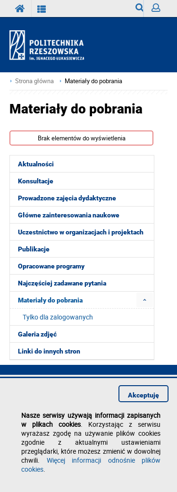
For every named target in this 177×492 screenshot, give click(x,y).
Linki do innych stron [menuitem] (49, 351)
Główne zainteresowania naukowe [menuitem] (68, 215)
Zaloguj (160, 10)
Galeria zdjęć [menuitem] (37, 334)
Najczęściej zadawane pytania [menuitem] (62, 283)
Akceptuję (143, 395)
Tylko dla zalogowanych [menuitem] (58, 316)
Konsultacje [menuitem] (35, 181)
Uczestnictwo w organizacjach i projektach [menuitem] (80, 232)
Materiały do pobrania (93, 81)
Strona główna (34, 81)
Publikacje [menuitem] (34, 249)
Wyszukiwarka (139, 10)
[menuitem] (144, 300)
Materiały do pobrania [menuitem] (50, 300)
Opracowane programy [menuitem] (51, 266)
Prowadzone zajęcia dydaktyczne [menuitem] (67, 198)
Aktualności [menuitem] (36, 164)
